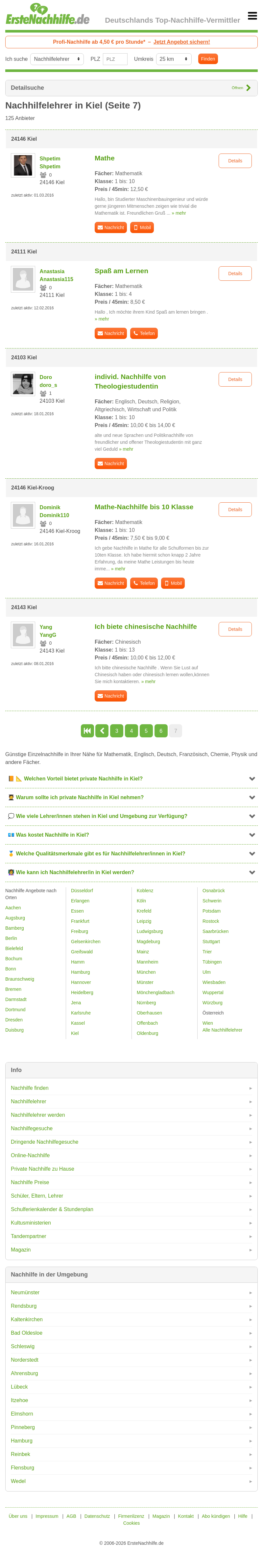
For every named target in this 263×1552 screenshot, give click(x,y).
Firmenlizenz (131, 1516)
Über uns (18, 1516)
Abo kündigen (216, 1516)
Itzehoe (19, 1400)
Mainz (143, 951)
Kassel (78, 1023)
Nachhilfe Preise (30, 1182)
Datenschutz (97, 1516)
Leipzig (144, 921)
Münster (145, 982)
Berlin (11, 938)
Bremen (13, 989)
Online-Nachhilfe (30, 1155)
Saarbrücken (215, 931)
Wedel (18, 1481)
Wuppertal (213, 992)
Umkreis (144, 59)
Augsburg (15, 917)
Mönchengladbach (155, 992)
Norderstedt (24, 1360)
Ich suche (16, 59)
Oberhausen (149, 1012)
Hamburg (22, 1441)
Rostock (211, 921)
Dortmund (15, 1009)
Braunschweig (19, 979)
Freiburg (79, 931)
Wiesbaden (214, 982)
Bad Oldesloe (26, 1333)
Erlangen (80, 900)
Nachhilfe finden (30, 1088)
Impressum (47, 1516)
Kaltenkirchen (27, 1319)
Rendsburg (23, 1306)
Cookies (131, 1523)
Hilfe (242, 1516)
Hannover (81, 982)
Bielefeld (14, 948)
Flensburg (22, 1467)
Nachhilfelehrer (28, 1101)
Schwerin (212, 900)
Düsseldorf (82, 890)
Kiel (75, 1033)
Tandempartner (28, 1236)
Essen (77, 911)
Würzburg (213, 1002)
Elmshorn (22, 1414)
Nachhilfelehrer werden (38, 1115)
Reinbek (20, 1454)
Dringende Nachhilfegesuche (44, 1142)
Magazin (21, 1250)
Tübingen (212, 962)
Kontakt (186, 1516)
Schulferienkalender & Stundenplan (52, 1209)
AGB (71, 1516)
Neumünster (25, 1292)
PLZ (95, 59)
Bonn (10, 968)
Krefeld (144, 911)
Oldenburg (147, 1033)
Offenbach (147, 1023)
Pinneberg (23, 1427)
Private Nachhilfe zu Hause (42, 1169)
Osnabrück (214, 890)
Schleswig (23, 1346)
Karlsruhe (81, 1012)
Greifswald (82, 951)
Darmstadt (16, 999)
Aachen (13, 907)
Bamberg (14, 928)
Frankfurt (80, 921)
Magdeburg (148, 941)
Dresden (14, 1019)
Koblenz (145, 890)
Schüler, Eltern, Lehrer (37, 1196)
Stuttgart (211, 941)
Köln (141, 900)
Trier (207, 951)
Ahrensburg (24, 1373)
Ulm (207, 972)
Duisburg (14, 1030)
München (146, 972)
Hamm (77, 962)
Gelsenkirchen (86, 941)
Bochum (13, 958)
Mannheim (147, 962)
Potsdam (212, 911)
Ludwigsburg (150, 931)
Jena (76, 1002)
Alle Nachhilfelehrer (222, 1030)
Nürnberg (146, 1002)
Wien (208, 1023)
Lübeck (19, 1387)
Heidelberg (82, 992)
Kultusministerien (31, 1223)
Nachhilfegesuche (32, 1128)
